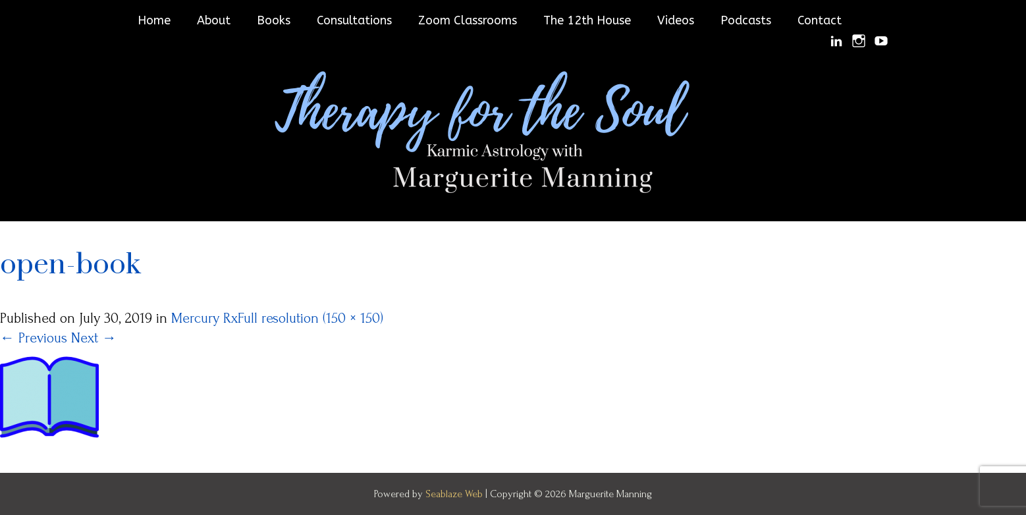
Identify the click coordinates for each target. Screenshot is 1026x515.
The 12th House (587, 20)
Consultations (354, 20)
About (213, 20)
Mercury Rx (204, 318)
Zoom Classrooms (467, 20)
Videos (675, 20)
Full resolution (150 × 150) (310, 318)
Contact (819, 20)
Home (154, 20)
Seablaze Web (455, 494)
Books (273, 20)
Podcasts (745, 20)
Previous (33, 338)
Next (94, 338)
